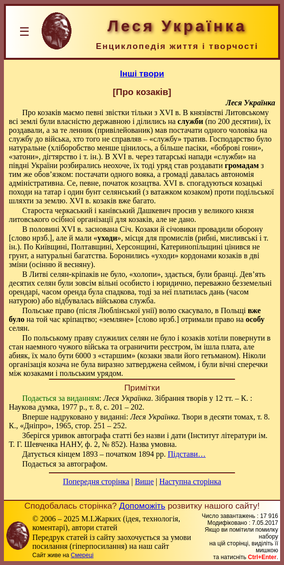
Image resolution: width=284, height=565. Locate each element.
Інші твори (142, 73)
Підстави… (186, 454)
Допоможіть (142, 506)
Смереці (82, 555)
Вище (144, 481)
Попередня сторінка (96, 481)
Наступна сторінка (190, 481)
